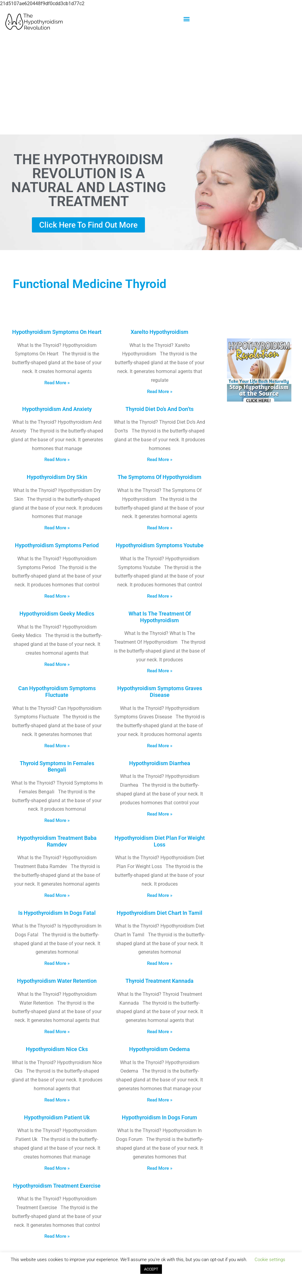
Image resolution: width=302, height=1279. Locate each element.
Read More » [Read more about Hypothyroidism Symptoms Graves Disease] (159, 745)
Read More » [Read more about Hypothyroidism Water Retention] (57, 1031)
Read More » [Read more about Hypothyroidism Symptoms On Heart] (57, 382)
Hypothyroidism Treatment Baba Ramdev (57, 841)
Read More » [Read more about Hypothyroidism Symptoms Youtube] (159, 596)
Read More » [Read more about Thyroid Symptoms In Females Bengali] (57, 820)
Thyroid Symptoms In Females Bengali (57, 766)
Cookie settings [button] (270, 1259)
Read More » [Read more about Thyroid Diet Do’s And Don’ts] (159, 459)
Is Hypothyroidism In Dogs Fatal (57, 913)
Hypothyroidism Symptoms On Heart (56, 332)
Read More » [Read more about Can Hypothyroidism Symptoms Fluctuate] (57, 745)
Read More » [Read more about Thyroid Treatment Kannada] (159, 1031)
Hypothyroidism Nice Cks (57, 1049)
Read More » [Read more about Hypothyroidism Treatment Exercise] (57, 1236)
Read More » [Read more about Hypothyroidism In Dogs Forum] (159, 1168)
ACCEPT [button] (151, 1269)
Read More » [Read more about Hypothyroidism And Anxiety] (57, 459)
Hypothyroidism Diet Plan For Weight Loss (160, 841)
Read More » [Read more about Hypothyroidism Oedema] (159, 1100)
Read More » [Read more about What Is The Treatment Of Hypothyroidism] (159, 670)
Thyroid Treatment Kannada (159, 981)
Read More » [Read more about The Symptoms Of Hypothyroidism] (159, 528)
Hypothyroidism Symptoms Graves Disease (159, 691)
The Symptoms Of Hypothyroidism (159, 477)
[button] (187, 19)
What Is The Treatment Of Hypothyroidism (160, 616)
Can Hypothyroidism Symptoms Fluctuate (57, 691)
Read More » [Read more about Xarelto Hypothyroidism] (159, 391)
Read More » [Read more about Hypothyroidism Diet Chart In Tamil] (159, 963)
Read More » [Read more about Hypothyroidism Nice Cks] (57, 1100)
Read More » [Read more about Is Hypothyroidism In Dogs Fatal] (57, 963)
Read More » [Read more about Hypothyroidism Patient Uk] (57, 1168)
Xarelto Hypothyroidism (159, 332)
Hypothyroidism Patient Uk (57, 1117)
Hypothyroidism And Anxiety (57, 409)
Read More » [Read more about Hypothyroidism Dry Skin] (57, 528)
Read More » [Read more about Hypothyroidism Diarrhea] (159, 814)
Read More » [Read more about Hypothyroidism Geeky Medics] (57, 664)
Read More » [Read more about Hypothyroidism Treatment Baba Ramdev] (57, 895)
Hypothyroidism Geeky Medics (56, 613)
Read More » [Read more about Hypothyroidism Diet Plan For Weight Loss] (159, 895)
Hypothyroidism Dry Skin (57, 477)
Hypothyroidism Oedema (159, 1049)
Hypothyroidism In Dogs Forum (159, 1117)
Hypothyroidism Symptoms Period (57, 545)
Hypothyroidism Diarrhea (159, 763)
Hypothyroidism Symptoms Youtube (160, 545)
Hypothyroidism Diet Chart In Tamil (159, 913)
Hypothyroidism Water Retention (57, 981)
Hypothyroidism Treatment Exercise (57, 1185)
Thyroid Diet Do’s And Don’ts (159, 409)
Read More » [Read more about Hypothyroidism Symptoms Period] (57, 596)
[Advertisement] (151, 85)
